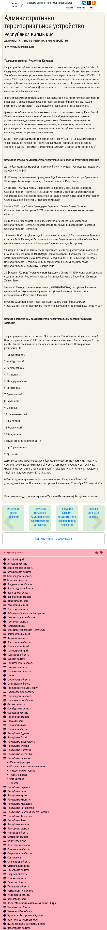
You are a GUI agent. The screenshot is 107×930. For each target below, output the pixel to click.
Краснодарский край (18, 646)
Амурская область (17, 563)
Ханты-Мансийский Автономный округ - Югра (31, 903)
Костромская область (19, 642)
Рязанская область (17, 832)
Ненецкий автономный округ (22, 687)
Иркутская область (17, 609)
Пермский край (15, 721)
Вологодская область (19, 592)
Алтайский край (15, 559)
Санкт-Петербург (16, 841)
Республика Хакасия (18, 824)
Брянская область (17, 580)
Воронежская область (19, 596)
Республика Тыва (16, 820)
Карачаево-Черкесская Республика (26, 629)
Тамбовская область (18, 870)
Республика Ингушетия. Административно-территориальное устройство (40, 516)
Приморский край (16, 725)
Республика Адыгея (18, 733)
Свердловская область (19, 853)
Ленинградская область (20, 663)
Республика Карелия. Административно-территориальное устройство (67, 516)
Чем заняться (16, 778)
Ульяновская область (18, 894)
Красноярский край (17, 650)
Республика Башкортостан (21, 741)
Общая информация (19, 762)
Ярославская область (19, 928)
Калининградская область (21, 617)
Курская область (16, 658)
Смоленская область (18, 861)
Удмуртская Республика (20, 890)
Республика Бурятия (18, 745)
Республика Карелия (18, 787)
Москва (11, 675)
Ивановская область (18, 605)
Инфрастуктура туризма (22, 770)
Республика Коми (16, 791)
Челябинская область (19, 907)
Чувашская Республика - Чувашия (25, 915)
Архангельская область (20, 567)
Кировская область (17, 638)
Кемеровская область (19, 634)
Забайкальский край (18, 601)
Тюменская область (18, 886)
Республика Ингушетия (19, 754)
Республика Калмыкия (19, 758)
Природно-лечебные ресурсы (93, 512)
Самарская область (17, 836)
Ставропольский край (18, 865)
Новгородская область (19, 696)
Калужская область (18, 621)
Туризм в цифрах (18, 774)
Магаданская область (19, 671)
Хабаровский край (17, 899)
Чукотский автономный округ (22, 919)
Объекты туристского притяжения (27, 766)
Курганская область (18, 654)
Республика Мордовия (19, 803)
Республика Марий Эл (19, 799)
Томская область (16, 878)
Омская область (16, 704)
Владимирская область (19, 584)
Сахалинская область (18, 849)
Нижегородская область (20, 692)
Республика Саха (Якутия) (21, 807)
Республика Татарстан (19, 816)
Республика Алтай (17, 737)
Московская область (18, 679)
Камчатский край (16, 625)
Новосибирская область (20, 700)
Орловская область (17, 712)
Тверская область (17, 874)
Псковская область (17, 729)
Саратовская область (18, 845)
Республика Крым (17, 795)
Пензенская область (18, 716)
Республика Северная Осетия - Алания (28, 812)
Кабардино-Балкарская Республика (26, 613)
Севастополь (14, 857)
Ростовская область (18, 828)
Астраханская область (19, 572)
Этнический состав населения (13, 512)
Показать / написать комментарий (53, 538)
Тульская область (17, 882)
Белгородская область (19, 576)
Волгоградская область (20, 588)
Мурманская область (18, 683)
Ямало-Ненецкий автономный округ (26, 923)
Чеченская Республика (19, 911)
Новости (13, 783)
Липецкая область (17, 667)
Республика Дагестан (19, 750)
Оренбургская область (19, 708)
